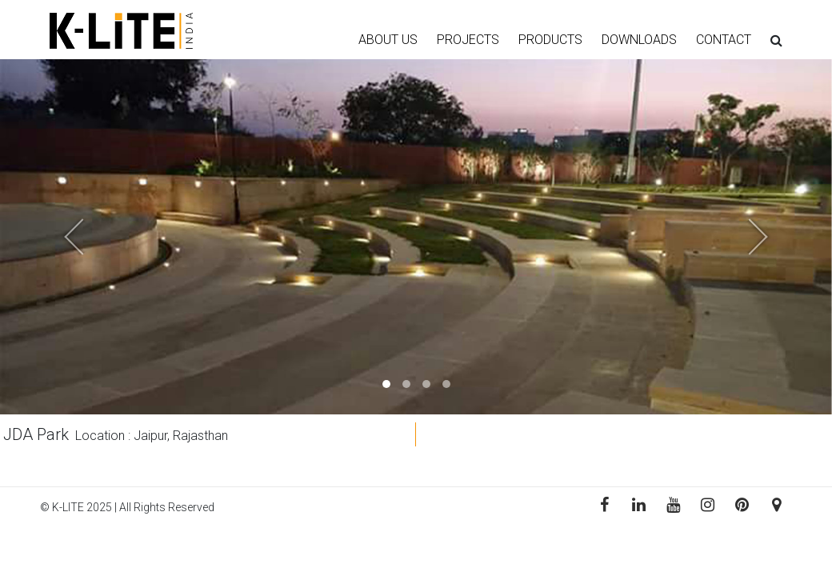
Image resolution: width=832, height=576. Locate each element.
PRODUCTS (550, 39)
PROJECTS (468, 39)
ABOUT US (388, 39)
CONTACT (723, 39)
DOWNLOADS (639, 39)
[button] (62, 236)
